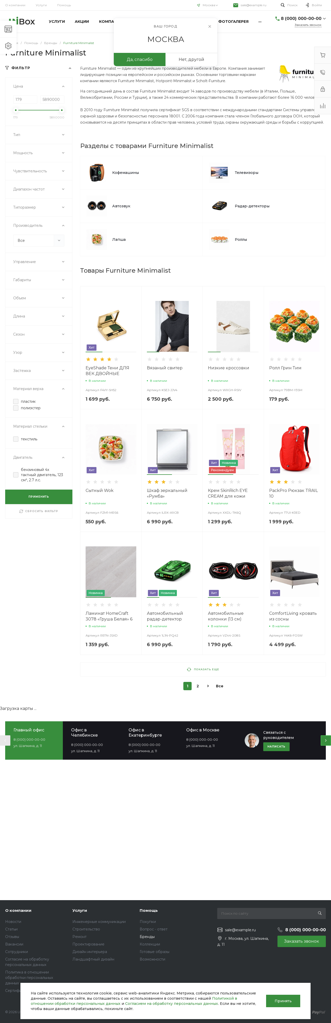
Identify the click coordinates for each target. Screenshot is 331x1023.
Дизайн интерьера (89, 951)
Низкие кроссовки (228, 367)
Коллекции (150, 944)
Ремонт (79, 936)
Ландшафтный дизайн (93, 959)
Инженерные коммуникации (99, 921)
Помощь (149, 910)
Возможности (152, 959)
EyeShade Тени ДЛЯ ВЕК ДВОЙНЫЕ (107, 370)
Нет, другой (191, 59)
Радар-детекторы (252, 206)
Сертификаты (17, 990)
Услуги (41, 5)
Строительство (86, 929)
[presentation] (5, 740)
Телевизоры (246, 172)
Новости (13, 921)
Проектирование (88, 944)
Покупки (148, 921)
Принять (283, 1001)
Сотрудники (16, 951)
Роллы (241, 239)
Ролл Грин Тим (285, 367)
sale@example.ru (253, 5)
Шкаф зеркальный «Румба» (167, 493)
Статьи (11, 929)
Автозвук (121, 206)
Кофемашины (125, 172)
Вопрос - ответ (154, 929)
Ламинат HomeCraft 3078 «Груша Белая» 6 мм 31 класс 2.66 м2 (109, 619)
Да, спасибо (140, 59)
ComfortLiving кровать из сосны (293, 616)
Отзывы (12, 936)
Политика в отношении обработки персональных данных (29, 977)
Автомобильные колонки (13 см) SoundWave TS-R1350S (232, 619)
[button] (159, 474)
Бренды (147, 936)
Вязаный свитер (165, 367)
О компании (15, 5)
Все (219, 686)
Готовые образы (154, 951)
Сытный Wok (100, 490)
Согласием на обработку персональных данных (171, 1003)
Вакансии (14, 944)
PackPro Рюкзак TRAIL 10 (293, 493)
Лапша (119, 239)
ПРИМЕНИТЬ (38, 496)
